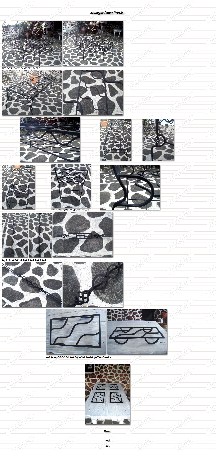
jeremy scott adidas (10, 2)
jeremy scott (82, 2)
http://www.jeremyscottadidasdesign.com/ (127, 2)
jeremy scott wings (48, 2)
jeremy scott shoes (29, 2)
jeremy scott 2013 (97, 2)
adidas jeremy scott (66, 2)
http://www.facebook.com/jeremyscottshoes (22, 5)
